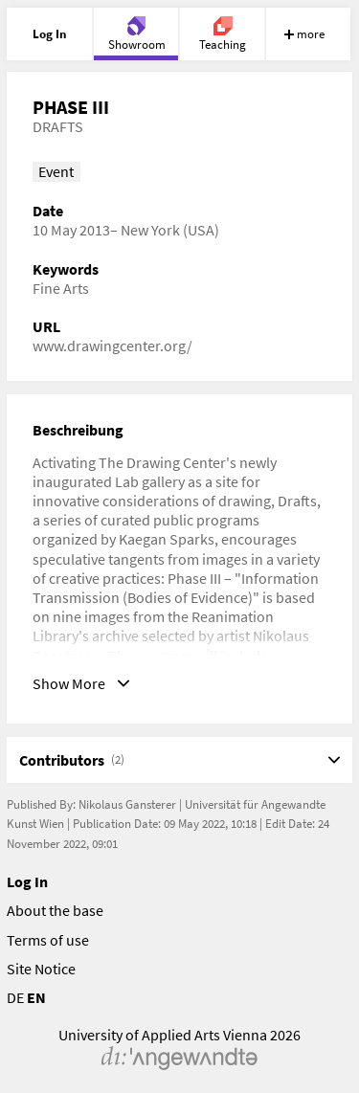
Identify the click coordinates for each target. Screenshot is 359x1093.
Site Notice (41, 968)
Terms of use (48, 939)
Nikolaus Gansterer (127, 804)
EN (36, 997)
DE (15, 997)
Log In (27, 881)
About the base (55, 910)
